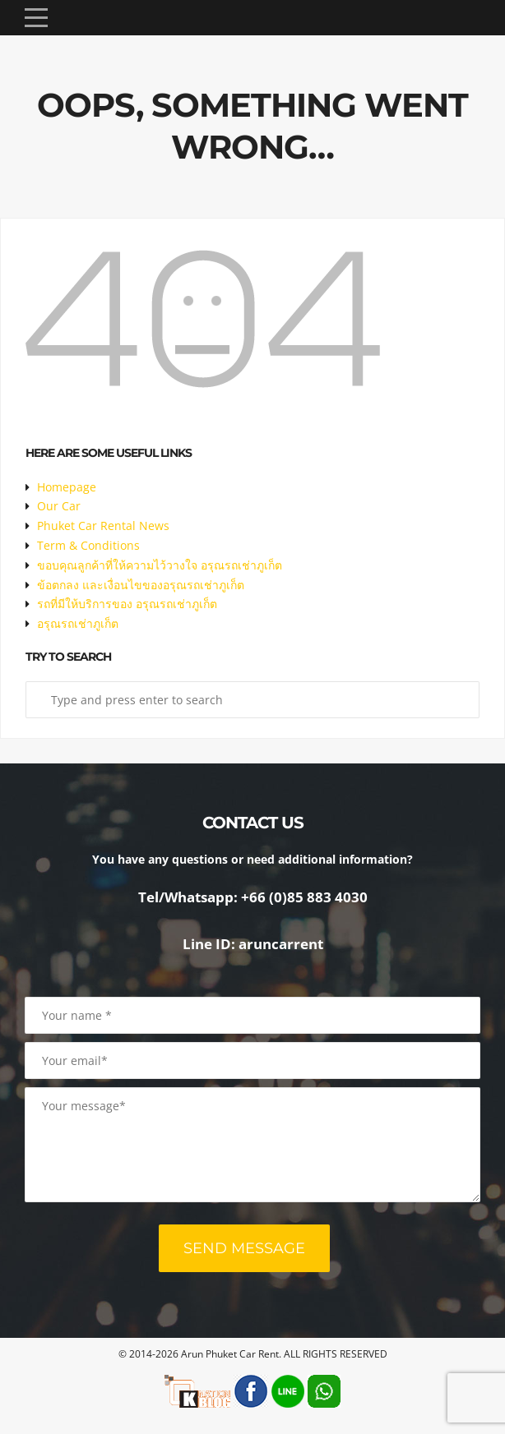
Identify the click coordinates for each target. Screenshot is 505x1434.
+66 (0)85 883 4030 (304, 897)
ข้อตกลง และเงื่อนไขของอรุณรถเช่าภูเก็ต (140, 585)
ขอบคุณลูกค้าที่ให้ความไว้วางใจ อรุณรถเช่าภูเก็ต (159, 565)
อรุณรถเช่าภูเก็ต (77, 623)
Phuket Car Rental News (103, 525)
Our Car (59, 506)
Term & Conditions (88, 545)
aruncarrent (281, 943)
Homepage (66, 487)
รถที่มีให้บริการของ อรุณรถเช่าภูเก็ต (127, 603)
